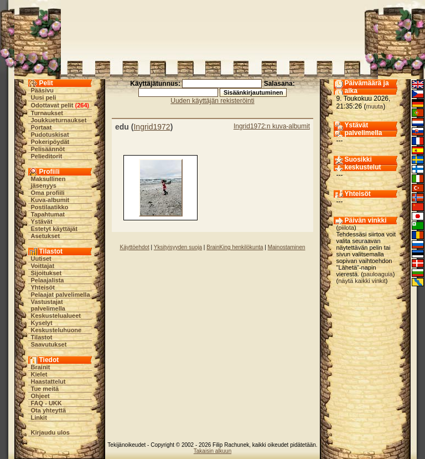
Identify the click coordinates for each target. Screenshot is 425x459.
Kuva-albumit (50, 200)
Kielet (39, 374)
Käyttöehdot (134, 247)
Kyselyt (42, 322)
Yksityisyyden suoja (178, 247)
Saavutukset (49, 344)
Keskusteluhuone (56, 330)
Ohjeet (40, 396)
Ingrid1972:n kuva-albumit (272, 126)
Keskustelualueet (56, 315)
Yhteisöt (43, 287)
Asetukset (45, 236)
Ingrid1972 (151, 126)
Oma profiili (48, 192)
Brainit (40, 367)
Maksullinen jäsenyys (48, 182)
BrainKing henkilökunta (234, 247)
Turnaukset (47, 113)
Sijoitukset (46, 273)
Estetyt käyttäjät (54, 228)
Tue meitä (45, 388)
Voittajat (43, 265)
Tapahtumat (48, 214)
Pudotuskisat (50, 134)
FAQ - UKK (46, 403)
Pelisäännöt (48, 149)
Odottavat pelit (52, 105)
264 (82, 105)
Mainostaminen (286, 247)
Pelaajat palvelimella (60, 294)
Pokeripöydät (50, 141)
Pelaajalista (47, 280)
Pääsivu (42, 90)
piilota (346, 227)
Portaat (41, 127)
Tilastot (42, 337)
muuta (374, 106)
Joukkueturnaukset (59, 120)
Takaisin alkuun (212, 451)
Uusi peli (43, 97)
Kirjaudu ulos (50, 432)
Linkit (39, 417)
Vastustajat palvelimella (48, 305)
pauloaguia (378, 274)
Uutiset (41, 258)
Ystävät (42, 221)
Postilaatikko (50, 207)
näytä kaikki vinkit (362, 280)
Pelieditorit (47, 156)
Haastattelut (48, 381)
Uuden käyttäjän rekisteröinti (212, 101)
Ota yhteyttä (48, 410)
